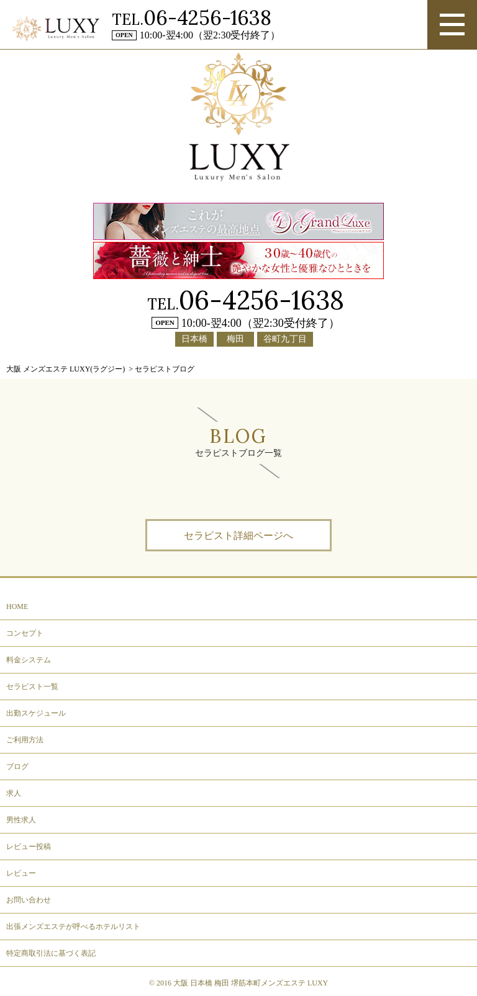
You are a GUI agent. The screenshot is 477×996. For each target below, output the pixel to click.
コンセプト (24, 633)
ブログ (17, 766)
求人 (13, 793)
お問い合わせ (28, 900)
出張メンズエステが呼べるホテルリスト (73, 926)
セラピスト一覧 (32, 686)
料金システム (28, 660)
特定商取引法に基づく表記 (51, 953)
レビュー (21, 873)
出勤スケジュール (36, 713)
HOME (17, 606)
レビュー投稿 (28, 846)
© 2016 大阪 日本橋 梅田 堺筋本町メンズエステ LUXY (238, 983)
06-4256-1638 (207, 17)
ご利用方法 (24, 740)
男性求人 (21, 820)
